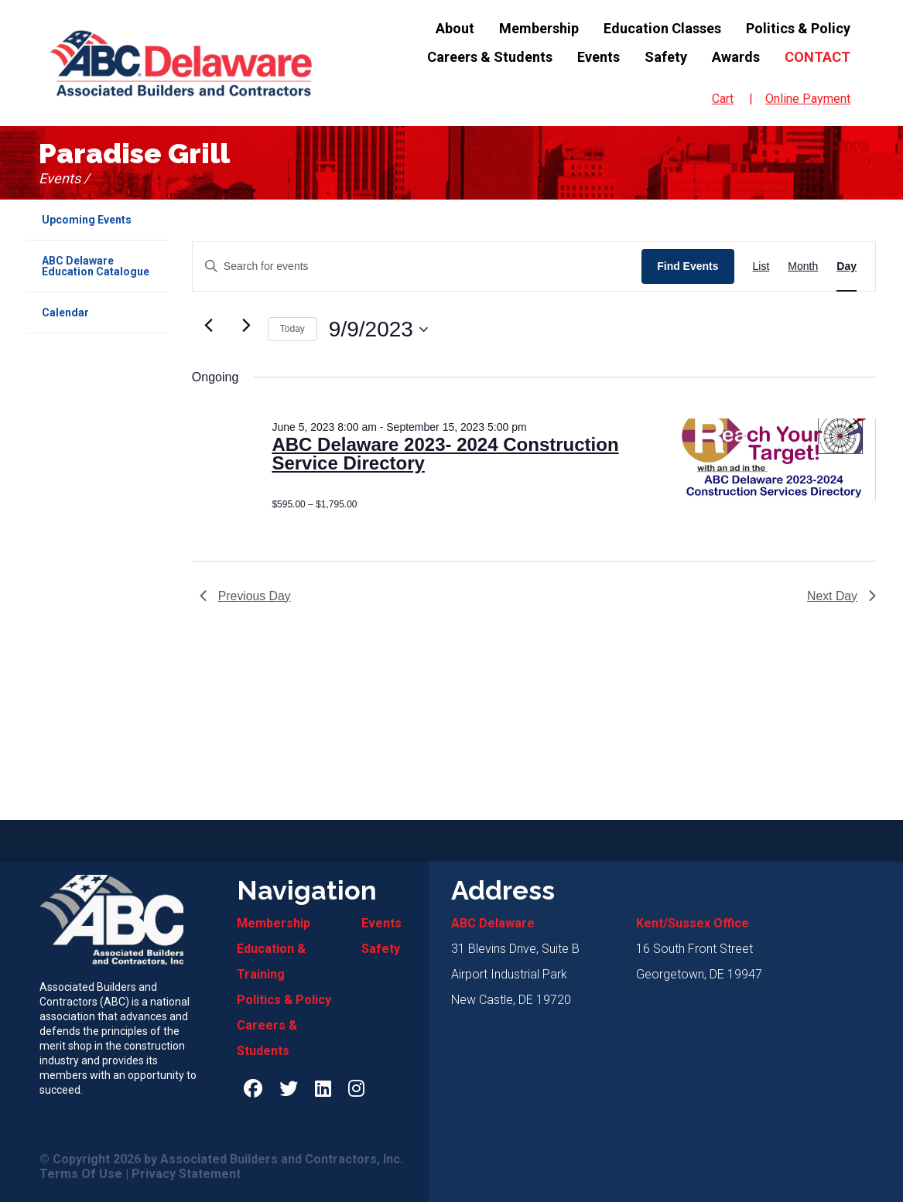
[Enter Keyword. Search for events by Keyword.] (417, 266)
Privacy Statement (186, 1174)
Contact (817, 57)
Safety (666, 57)
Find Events (687, 266)
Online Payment (807, 98)
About (455, 28)
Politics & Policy (798, 28)
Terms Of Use (80, 1174)
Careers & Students (489, 57)
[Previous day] (209, 325)
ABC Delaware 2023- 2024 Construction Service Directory (445, 454)
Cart (723, 98)
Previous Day (246, 596)
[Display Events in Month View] (803, 266)
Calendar (65, 312)
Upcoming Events (87, 219)
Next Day (841, 596)
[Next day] (247, 325)
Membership (539, 28)
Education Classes (662, 28)
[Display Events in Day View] (846, 266)
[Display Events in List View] (761, 266)
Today (292, 328)
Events (598, 57)
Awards (736, 57)
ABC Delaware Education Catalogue (95, 266)
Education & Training (271, 961)
